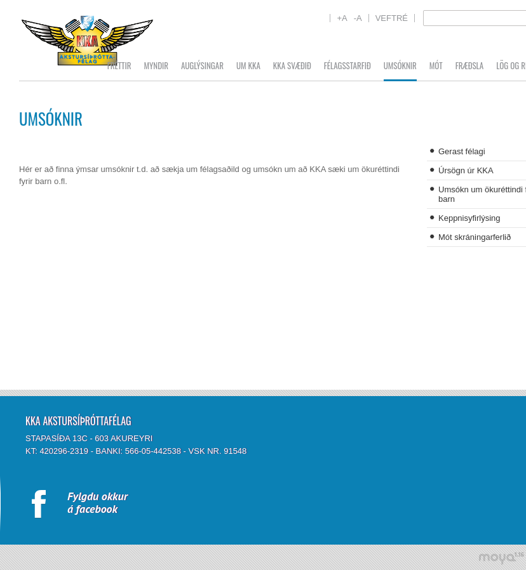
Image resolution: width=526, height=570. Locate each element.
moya (501, 558)
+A (342, 18)
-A (358, 18)
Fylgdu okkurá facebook (97, 502)
